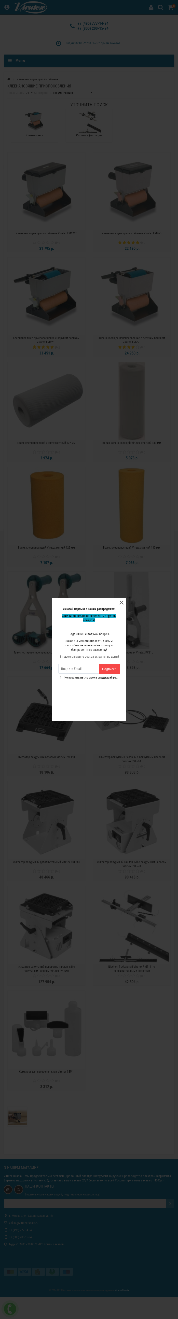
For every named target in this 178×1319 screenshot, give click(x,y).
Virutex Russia (13, 1176)
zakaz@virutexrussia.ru (23, 1223)
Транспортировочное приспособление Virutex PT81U (46, 652)
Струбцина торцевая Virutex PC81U (131, 652)
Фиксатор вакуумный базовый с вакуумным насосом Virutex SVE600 (131, 759)
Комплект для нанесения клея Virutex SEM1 (46, 1071)
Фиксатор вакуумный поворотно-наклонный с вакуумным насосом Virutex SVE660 (46, 969)
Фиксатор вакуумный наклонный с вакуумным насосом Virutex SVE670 (131, 864)
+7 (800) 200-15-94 (93, 28)
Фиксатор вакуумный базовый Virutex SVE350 (46, 757)
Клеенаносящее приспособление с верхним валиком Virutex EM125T (46, 340)
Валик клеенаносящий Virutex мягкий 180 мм (131, 547)
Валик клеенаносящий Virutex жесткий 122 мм (46, 443)
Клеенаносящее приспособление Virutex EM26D (132, 233)
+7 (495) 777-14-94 (93, 23)
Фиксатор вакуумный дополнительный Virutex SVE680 (46, 862)
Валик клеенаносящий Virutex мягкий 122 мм (46, 547)
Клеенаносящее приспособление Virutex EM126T (46, 233)
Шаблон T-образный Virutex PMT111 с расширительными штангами (131, 969)
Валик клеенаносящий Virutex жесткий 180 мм (131, 443)
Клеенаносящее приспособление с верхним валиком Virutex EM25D (131, 340)
